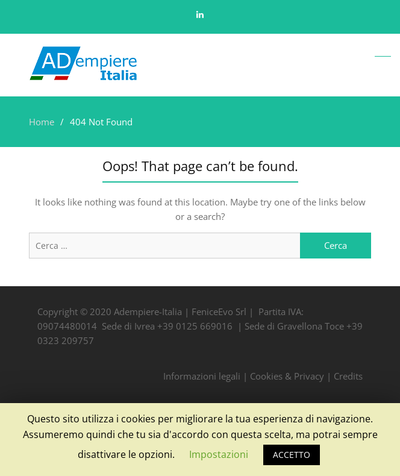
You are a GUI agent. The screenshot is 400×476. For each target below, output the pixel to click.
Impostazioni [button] (218, 454)
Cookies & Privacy (287, 376)
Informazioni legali (201, 376)
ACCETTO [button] (291, 454)
